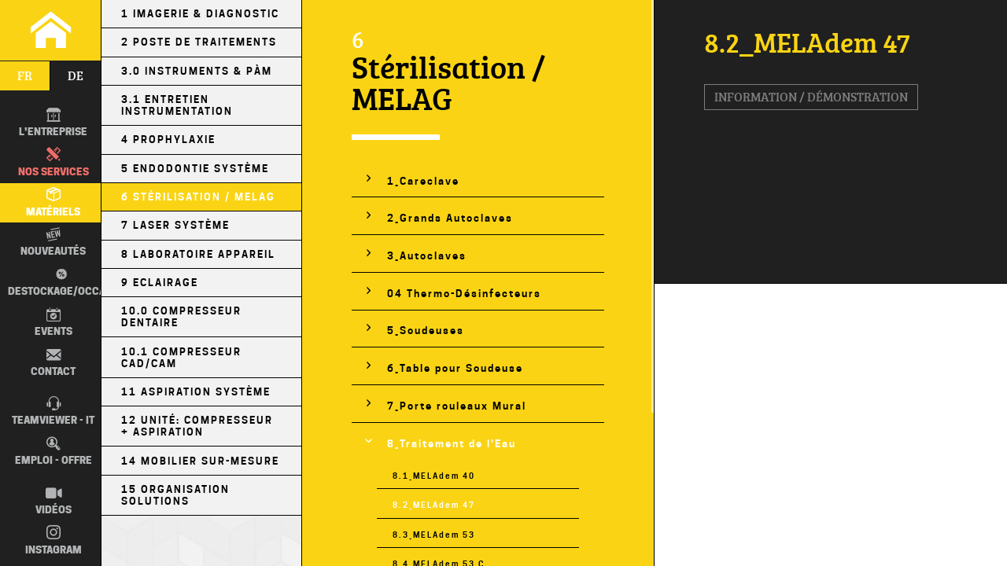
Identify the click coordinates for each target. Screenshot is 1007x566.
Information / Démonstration (811, 96)
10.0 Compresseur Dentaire (181, 317)
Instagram (53, 540)
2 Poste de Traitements (199, 42)
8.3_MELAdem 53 (434, 534)
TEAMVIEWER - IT (53, 411)
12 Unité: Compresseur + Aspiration (197, 426)
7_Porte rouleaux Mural (456, 406)
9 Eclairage (159, 283)
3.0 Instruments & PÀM (196, 71)
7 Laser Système (175, 225)
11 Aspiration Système (196, 392)
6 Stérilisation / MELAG (198, 197)
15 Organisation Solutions (175, 495)
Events (53, 322)
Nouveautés (53, 242)
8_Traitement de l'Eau (451, 444)
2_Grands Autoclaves (450, 218)
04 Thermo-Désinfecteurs (464, 294)
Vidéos (53, 501)
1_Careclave (423, 181)
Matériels (53, 202)
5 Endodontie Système (195, 169)
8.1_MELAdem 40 (434, 475)
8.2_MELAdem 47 (434, 504)
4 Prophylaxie (168, 139)
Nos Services (53, 162)
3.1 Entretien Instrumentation (177, 105)
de (75, 75)
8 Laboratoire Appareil (198, 254)
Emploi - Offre (53, 451)
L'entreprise (53, 123)
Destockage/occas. (58, 281)
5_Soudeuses (425, 330)
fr (24, 75)
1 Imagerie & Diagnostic (200, 14)
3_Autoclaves (427, 256)
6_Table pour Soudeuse (455, 368)
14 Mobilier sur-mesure (200, 461)
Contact (53, 362)
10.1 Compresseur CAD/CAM (181, 357)
